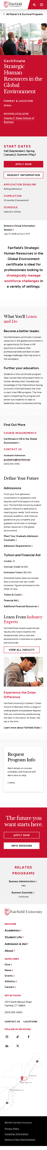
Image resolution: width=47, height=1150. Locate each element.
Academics (12, 930)
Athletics (10, 981)
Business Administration (22, 881)
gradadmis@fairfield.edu (17, 459)
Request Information (23, 175)
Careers (9, 986)
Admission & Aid (15, 944)
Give (7, 964)
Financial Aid (10, 600)
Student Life (13, 937)
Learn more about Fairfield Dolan (22, 727)
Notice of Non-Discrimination (20, 1139)
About (9, 950)
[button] (34, 5)
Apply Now (23, 164)
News (8, 970)
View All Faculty (22, 649)
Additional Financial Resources (20, 606)
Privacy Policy (12, 1128)
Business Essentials (22, 892)
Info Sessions (21, 845)
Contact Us (12, 1021)
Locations (30, 1021)
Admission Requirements (17, 545)
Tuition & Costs (12, 594)
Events (9, 975)
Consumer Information (16, 1134)
